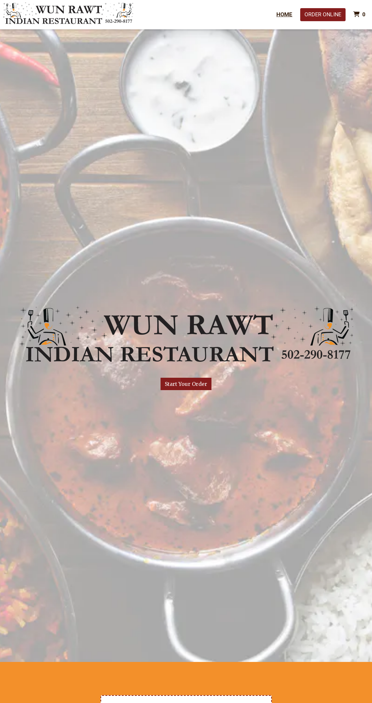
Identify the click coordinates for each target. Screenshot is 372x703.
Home (284, 14)
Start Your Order (186, 384)
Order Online (322, 14)
